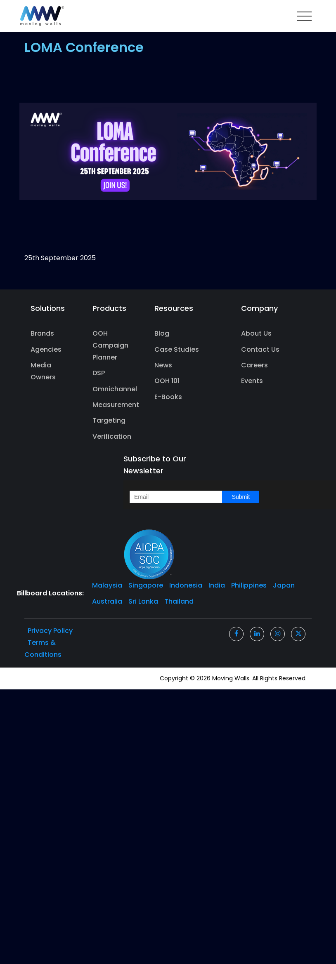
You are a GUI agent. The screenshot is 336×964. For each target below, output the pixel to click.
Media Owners (43, 371)
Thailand (179, 601)
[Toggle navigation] (304, 16)
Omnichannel (112, 389)
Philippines (249, 585)
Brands (42, 333)
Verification (111, 436)
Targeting (108, 420)
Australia (107, 601)
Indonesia (185, 585)
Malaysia (107, 585)
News (163, 365)
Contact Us (260, 349)
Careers (254, 365)
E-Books (168, 397)
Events (252, 381)
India (216, 585)
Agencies (46, 349)
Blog (161, 333)
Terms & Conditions (43, 648)
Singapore (145, 585)
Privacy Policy (50, 630)
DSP (98, 373)
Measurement (112, 404)
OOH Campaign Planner (110, 345)
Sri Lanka (143, 601)
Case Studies (176, 349)
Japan (284, 585)
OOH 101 (167, 381)
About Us (256, 333)
